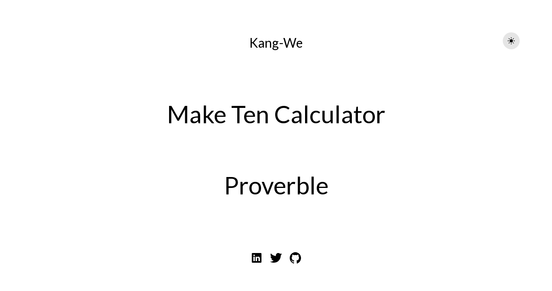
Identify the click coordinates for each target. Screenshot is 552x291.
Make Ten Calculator (276, 114)
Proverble (276, 185)
